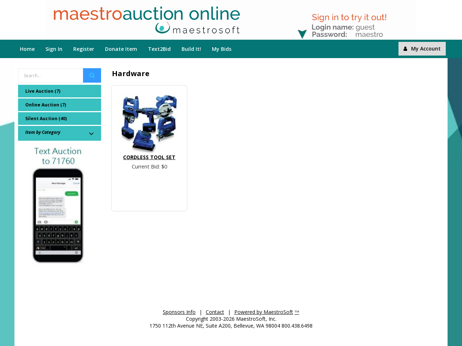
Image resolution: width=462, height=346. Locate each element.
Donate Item (121, 48)
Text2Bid (159, 48)
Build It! (191, 48)
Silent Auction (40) (46, 118)
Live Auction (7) (42, 91)
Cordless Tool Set (149, 157)
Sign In (53, 48)
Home (27, 48)
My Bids (221, 48)
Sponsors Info (179, 311)
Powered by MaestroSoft (263, 311)
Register (83, 48)
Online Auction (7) (45, 105)
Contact (215, 311)
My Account (422, 48)
